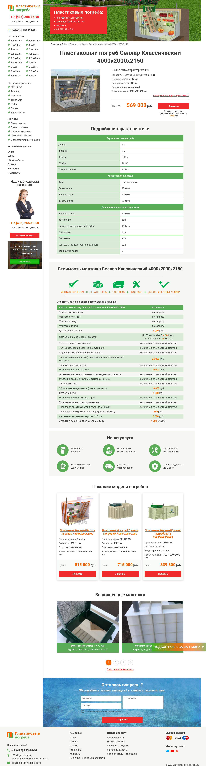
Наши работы (16, 160)
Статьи (12, 164)
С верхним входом (21, 135)
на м (16, 40)
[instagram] (177, 751)
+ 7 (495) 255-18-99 (24, 16)
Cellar (14, 104)
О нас (11, 151)
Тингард (15, 91)
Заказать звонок (25, 235)
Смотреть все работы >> (120, 669)
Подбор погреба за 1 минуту (179, 647)
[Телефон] (101, 706)
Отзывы (74, 745)
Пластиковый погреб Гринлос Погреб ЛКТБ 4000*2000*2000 (163, 533)
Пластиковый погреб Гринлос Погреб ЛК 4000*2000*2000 (120, 532)
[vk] (167, 751)
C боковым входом (21, 131)
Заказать (173, 106)
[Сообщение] (143, 702)
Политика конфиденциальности (87, 758)
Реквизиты (14, 173)
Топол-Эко (16, 100)
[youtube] (172, 751)
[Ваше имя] (101, 698)
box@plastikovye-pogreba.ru (25, 21)
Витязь (14, 108)
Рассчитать (25, 261)
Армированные (19, 123)
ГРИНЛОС (16, 87)
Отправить (122, 719)
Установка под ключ (19, 146)
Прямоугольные (19, 127)
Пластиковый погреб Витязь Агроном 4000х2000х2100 (77, 532)
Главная (55, 44)
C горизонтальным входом (25, 140)
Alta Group (16, 95)
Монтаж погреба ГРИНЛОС (88, 645)
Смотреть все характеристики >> (171, 95)
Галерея (74, 741)
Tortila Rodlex (18, 112)
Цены (11, 156)
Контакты (13, 168)
